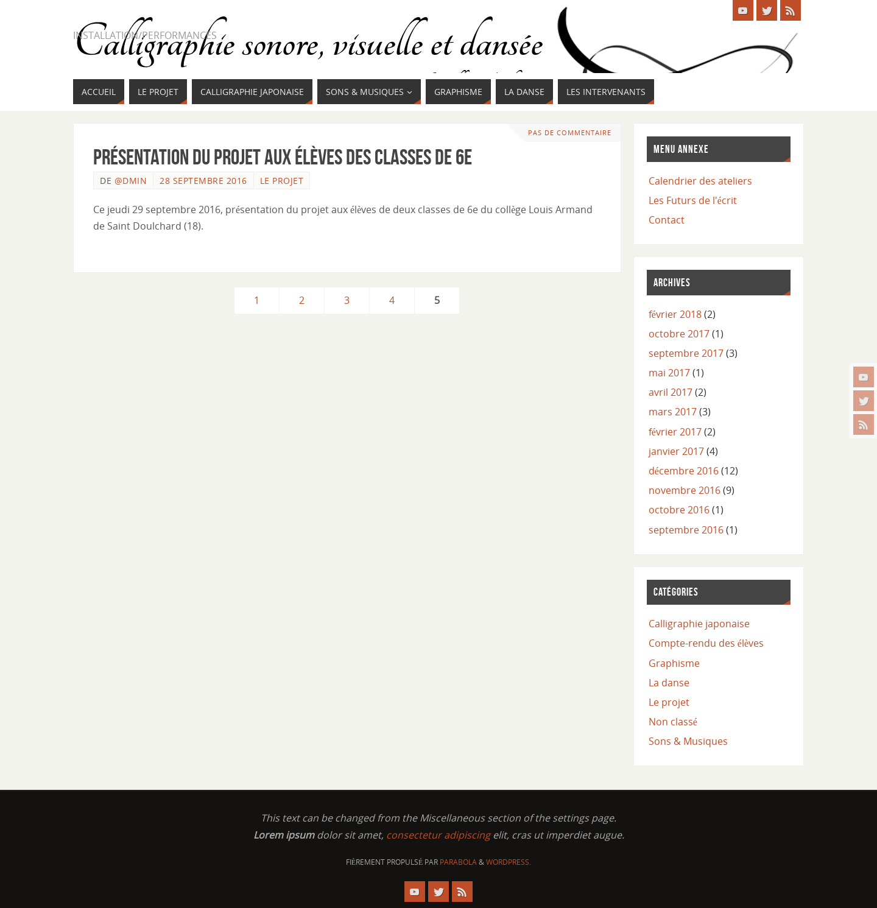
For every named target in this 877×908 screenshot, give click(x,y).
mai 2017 (669, 372)
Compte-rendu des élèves (706, 643)
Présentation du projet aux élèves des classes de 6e (282, 157)
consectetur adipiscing (438, 835)
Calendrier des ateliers (700, 181)
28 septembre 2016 (203, 180)
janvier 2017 (676, 451)
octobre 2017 (679, 333)
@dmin (130, 180)
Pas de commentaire (569, 132)
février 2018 (675, 314)
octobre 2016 (679, 509)
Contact (667, 220)
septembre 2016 (686, 530)
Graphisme (674, 663)
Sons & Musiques (688, 741)
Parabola (458, 862)
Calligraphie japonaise (699, 623)
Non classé (673, 721)
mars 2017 (673, 411)
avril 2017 (670, 392)
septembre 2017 (686, 353)
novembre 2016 (684, 490)
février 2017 (675, 431)
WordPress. (508, 862)
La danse (669, 682)
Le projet (282, 180)
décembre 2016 (684, 470)
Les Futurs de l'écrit (693, 200)
